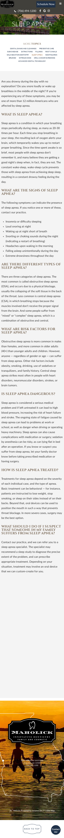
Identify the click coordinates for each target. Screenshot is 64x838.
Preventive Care (46, 48)
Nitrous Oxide (25, 58)
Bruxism (12, 58)
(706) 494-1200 (32, 765)
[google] (44, 11)
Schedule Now (46, 4)
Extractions (27, 52)
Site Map (51, 811)
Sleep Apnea (37, 55)
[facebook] (40, 11)
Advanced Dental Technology (32, 61)
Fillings (38, 52)
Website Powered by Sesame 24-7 (27, 811)
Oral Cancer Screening (44, 58)
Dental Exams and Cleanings (23, 48)
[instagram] (48, 11)
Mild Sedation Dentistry (18, 55)
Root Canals (51, 52)
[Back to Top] (32, 829)
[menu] (60, 3)
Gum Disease (12, 52)
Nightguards (51, 55)
